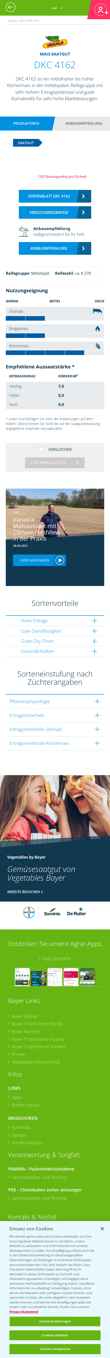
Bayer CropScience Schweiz (39, 1046)
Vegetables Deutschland (35, 1062)
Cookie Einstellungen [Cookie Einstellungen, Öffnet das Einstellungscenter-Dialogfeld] (55, 1321)
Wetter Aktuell (26, 1105)
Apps (17, 1097)
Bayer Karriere (26, 1031)
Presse (18, 1054)
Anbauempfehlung (83, 123)
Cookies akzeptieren (55, 1349)
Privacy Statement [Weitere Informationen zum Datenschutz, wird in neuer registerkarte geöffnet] (24, 1311)
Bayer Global (24, 1016)
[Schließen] (102, 1228)
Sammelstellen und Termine (39, 1177)
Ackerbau (21, 1127)
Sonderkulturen (27, 1143)
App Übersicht (57, 958)
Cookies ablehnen (54, 1335)
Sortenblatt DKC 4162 (49, 196)
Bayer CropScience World (37, 1024)
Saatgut (19, 1135)
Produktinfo (26, 123)
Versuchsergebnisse (48, 212)
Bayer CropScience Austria (38, 1039)
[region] (55, 1289)
